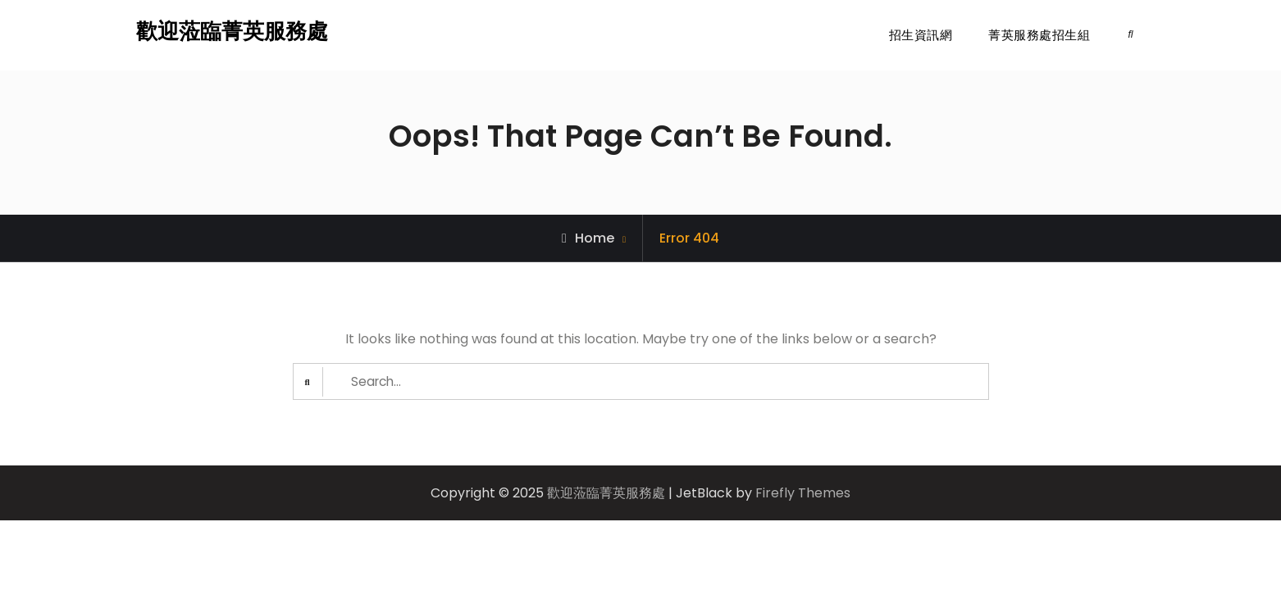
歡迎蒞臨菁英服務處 (232, 31)
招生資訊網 (921, 34)
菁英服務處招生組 (1039, 34)
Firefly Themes (802, 493)
